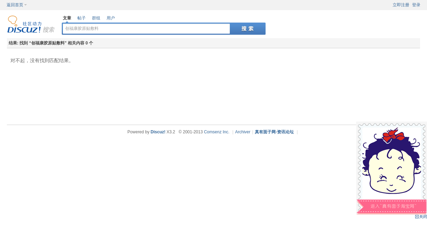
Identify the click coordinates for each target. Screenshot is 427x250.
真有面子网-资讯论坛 (274, 132)
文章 (67, 18)
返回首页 (15, 4)
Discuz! (158, 132)
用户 (111, 18)
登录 (416, 4)
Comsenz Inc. (216, 132)
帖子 (81, 18)
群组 (96, 18)
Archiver (242, 132)
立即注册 (401, 4)
